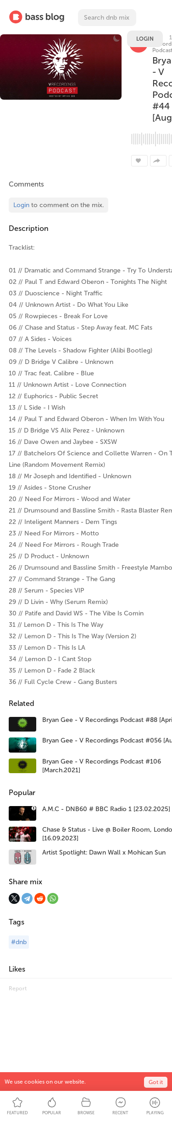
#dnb (19, 942)
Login (145, 39)
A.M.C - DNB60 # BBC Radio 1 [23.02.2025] (106, 809)
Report (18, 988)
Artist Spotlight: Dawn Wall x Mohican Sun (104, 852)
